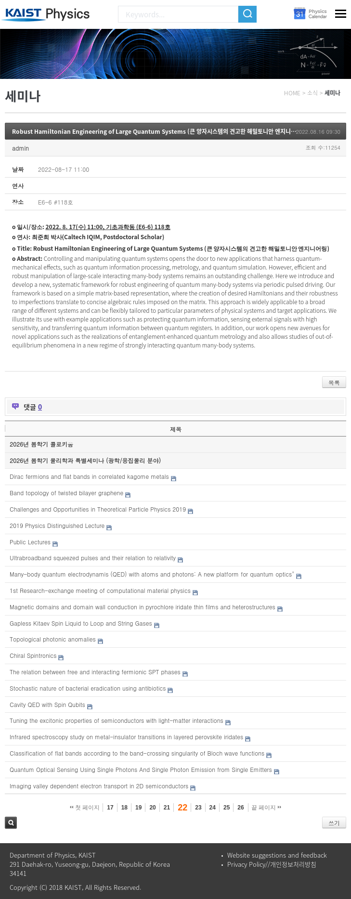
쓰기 (334, 823)
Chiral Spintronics (33, 655)
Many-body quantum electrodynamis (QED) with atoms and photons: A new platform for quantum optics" (152, 574)
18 (124, 807)
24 (212, 807)
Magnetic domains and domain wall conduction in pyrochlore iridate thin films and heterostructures (142, 607)
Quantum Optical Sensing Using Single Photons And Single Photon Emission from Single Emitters (141, 769)
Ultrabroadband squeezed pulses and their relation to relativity (93, 557)
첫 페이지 (85, 807)
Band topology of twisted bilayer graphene (66, 492)
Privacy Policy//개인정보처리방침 (271, 864)
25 (226, 807)
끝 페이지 (266, 807)
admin (20, 148)
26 (240, 807)
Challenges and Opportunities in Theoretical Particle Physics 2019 (98, 509)
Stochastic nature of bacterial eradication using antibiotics (88, 688)
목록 (334, 382)
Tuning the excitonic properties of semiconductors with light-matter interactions (116, 720)
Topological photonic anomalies (53, 639)
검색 (11, 823)
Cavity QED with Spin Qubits (47, 704)
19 (138, 807)
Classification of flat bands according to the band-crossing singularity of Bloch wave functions (137, 753)
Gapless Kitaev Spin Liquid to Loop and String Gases (81, 623)
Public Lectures (30, 542)
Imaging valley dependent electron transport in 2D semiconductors (99, 786)
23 (198, 807)
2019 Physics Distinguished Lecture (57, 525)
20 (152, 807)
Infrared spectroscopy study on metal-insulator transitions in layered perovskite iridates (126, 736)
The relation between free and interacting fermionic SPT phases (95, 672)
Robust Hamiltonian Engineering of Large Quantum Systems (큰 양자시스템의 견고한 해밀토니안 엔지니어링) (158, 131)
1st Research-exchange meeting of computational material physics (100, 590)
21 (167, 807)
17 (110, 807)
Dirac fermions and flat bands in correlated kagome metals (89, 476)
